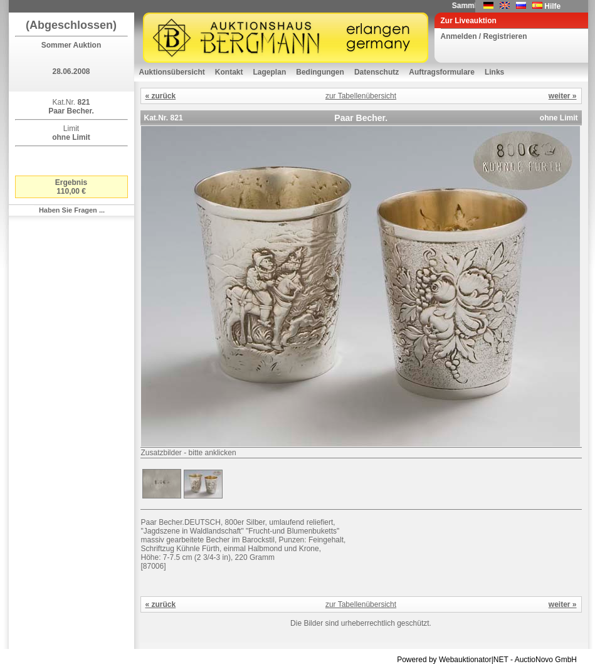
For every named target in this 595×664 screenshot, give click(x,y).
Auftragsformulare (442, 72)
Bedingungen (320, 72)
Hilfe (552, 6)
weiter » (563, 96)
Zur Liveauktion (469, 20)
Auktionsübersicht (172, 72)
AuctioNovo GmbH (546, 659)
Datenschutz (376, 72)
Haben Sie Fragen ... (72, 210)
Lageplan (270, 72)
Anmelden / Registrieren (484, 36)
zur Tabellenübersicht (360, 96)
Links (494, 72)
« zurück (160, 96)
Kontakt (229, 72)
